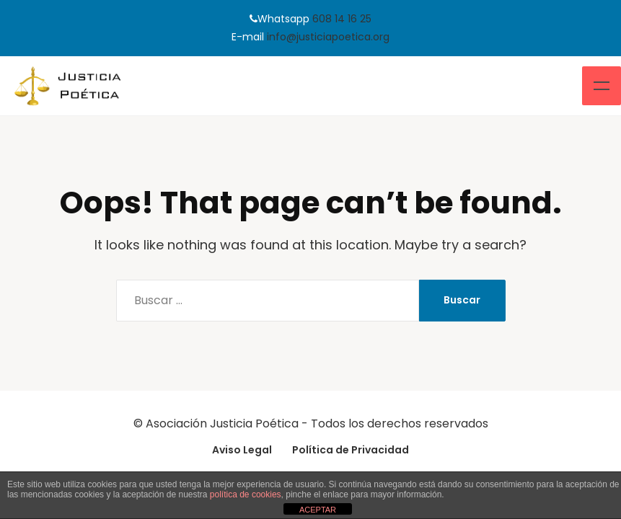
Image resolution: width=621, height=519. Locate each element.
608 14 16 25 (341, 19)
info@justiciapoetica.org (328, 37)
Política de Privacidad (350, 450)
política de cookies (245, 494)
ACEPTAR (317, 509)
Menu (601, 85)
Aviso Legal (242, 450)
